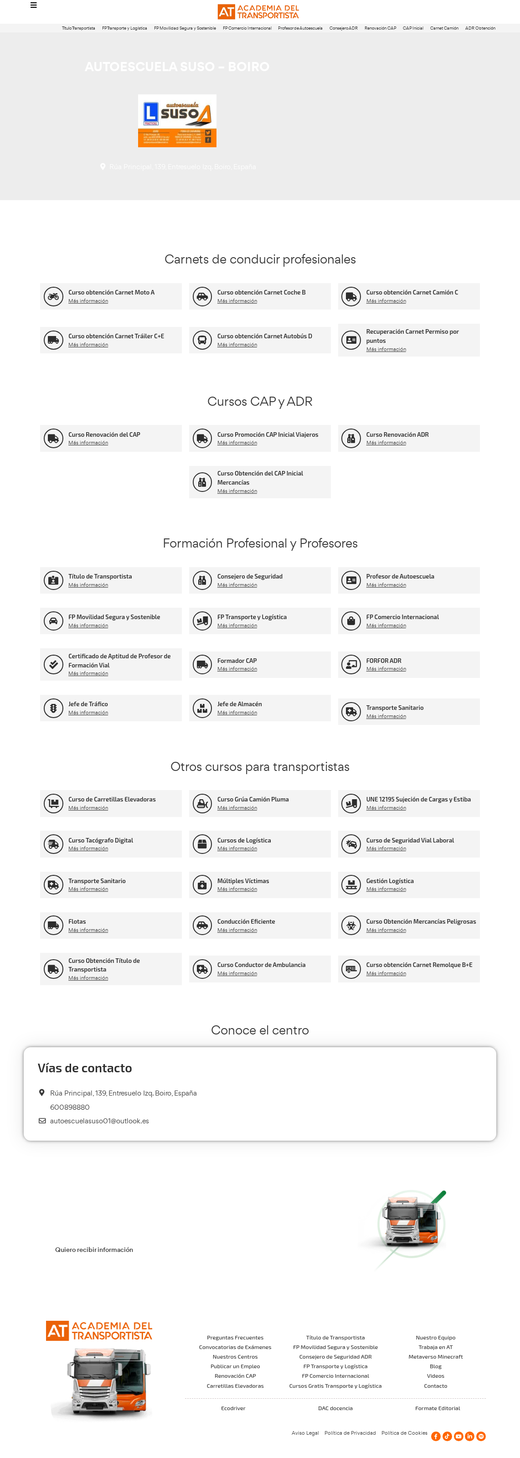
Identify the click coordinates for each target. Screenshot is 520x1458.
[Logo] (260, 12)
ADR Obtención (480, 28)
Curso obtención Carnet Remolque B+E (419, 964)
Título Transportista (78, 28)
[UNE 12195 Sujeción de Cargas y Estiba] (351, 803)
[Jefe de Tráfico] (53, 708)
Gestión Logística (390, 880)
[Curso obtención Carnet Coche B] (202, 296)
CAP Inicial (413, 28)
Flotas (77, 921)
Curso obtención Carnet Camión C (412, 292)
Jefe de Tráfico (88, 704)
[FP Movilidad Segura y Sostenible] (53, 621)
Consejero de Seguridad (250, 576)
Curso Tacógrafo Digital (100, 840)
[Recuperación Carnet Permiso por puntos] (351, 340)
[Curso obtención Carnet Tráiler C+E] (53, 340)
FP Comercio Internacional (247, 28)
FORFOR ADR (384, 660)
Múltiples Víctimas (243, 880)
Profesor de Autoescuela (300, 28)
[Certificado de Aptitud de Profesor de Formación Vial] (53, 664)
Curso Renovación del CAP (104, 434)
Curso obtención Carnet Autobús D (264, 336)
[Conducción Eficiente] (202, 925)
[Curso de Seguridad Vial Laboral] (351, 844)
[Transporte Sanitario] (351, 712)
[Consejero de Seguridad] (202, 580)
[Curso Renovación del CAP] (53, 438)
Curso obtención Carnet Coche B (261, 292)
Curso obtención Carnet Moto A (111, 292)
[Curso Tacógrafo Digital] (53, 844)
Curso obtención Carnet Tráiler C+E (116, 336)
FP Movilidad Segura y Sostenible (185, 28)
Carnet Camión (444, 28)
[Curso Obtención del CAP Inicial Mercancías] (202, 482)
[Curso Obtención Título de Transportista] (53, 969)
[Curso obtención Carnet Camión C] (351, 296)
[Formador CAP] (202, 664)
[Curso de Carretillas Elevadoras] (53, 803)
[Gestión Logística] (351, 884)
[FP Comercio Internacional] (351, 621)
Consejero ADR (344, 28)
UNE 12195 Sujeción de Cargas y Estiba (418, 799)
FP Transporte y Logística (124, 28)
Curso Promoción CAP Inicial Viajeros (268, 434)
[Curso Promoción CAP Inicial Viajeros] (202, 438)
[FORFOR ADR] (351, 664)
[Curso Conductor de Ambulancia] (202, 969)
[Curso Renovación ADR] (351, 438)
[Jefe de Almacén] (202, 708)
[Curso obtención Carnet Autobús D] (202, 340)
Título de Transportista (100, 576)
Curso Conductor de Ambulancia (261, 964)
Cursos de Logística (244, 840)
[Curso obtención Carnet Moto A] (53, 296)
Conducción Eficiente (246, 921)
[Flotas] (53, 925)
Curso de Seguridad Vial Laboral (410, 840)
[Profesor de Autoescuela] (351, 580)
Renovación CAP (380, 28)
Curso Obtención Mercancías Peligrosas (421, 921)
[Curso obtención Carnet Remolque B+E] (351, 969)
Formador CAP (237, 660)
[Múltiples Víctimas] (202, 884)
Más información (88, 301)
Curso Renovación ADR (397, 434)
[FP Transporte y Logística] (202, 621)
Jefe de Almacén (239, 704)
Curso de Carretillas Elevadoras (112, 799)
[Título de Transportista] (53, 580)
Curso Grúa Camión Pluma (253, 799)
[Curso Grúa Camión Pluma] (202, 803)
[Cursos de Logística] (202, 844)
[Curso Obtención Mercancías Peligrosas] (351, 925)
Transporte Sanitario (395, 707)
